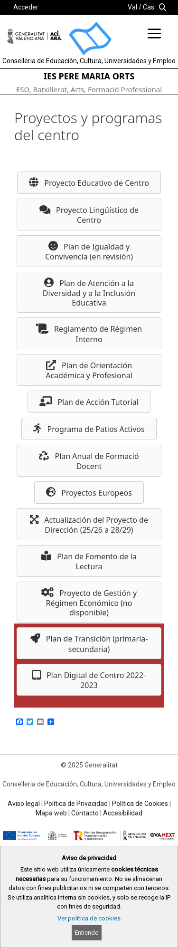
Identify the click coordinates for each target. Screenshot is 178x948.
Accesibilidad (122, 813)
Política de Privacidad (76, 803)
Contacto (85, 813)
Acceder (25, 7)
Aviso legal (24, 803)
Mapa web (51, 813)
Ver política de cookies (89, 918)
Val (132, 7)
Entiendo (87, 932)
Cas (148, 7)
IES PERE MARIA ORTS (89, 76)
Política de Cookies (140, 803)
